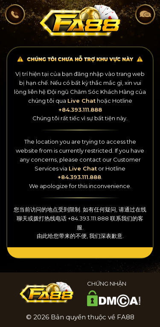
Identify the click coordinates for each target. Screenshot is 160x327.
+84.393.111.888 (80, 109)
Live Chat (81, 100)
